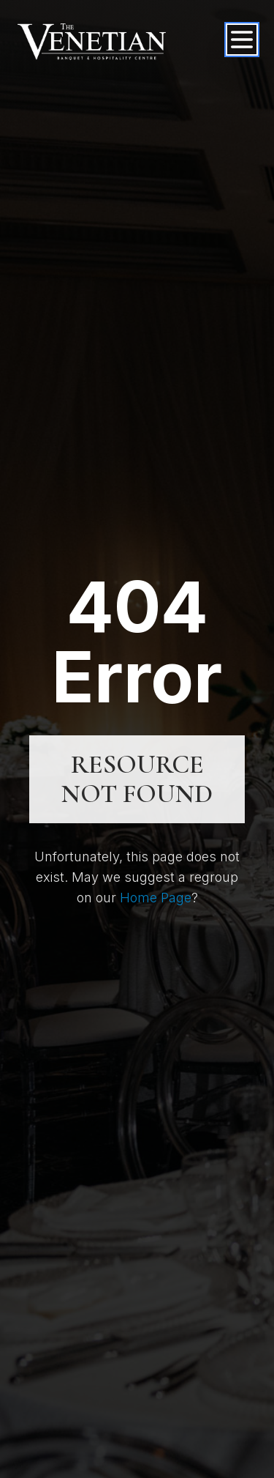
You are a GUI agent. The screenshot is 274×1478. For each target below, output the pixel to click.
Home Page (155, 897)
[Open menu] (241, 39)
